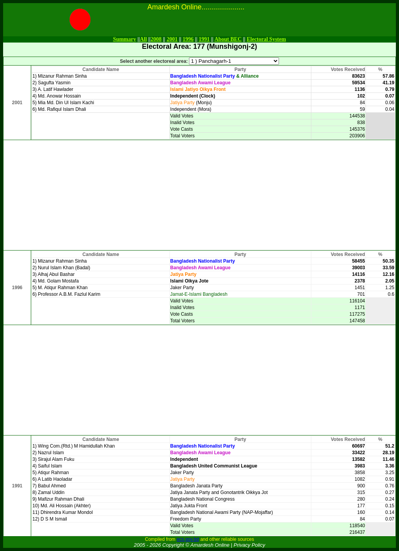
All (143, 39)
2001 (172, 39)
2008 (155, 39)
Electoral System (266, 39)
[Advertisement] (199, 195)
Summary (124, 39)
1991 (204, 39)
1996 (188, 39)
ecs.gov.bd (188, 539)
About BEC (228, 39)
